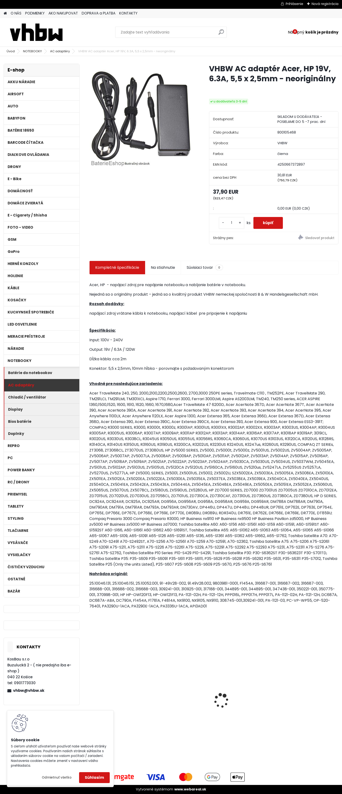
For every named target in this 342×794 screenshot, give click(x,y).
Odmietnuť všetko (56, 777)
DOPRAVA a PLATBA (98, 13)
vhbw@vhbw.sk (28, 690)
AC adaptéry (60, 51)
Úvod (11, 51)
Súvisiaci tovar (205, 267)
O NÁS (16, 13)
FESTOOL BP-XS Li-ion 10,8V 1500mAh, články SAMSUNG (118, 701)
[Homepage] (5, 13)
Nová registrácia (325, 3)
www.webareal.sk (190, 789)
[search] (221, 33)
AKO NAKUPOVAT (63, 13)
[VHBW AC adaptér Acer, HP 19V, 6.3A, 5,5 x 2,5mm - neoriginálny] (141, 116)
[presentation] (91, 692)
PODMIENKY (35, 13)
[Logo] (36, 32)
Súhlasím (94, 777)
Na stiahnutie (163, 267)
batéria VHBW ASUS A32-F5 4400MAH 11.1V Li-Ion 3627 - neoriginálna (307, 693)
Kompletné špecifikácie (117, 267)
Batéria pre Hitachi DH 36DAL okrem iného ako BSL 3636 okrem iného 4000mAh (245, 700)
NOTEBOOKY (32, 51)
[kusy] (231, 223)
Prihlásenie (294, 3)
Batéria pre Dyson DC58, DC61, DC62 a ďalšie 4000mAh (178, 705)
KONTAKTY (128, 13)
